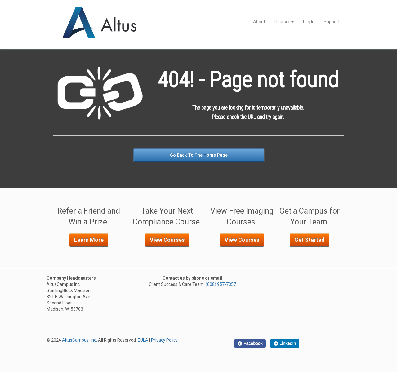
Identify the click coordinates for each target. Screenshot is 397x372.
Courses (284, 21)
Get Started (309, 240)
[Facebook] (250, 343)
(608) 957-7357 (221, 284)
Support (332, 21)
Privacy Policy (164, 340)
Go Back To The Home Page (199, 155)
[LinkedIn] (284, 343)
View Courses (167, 240)
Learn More (89, 240)
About (259, 21)
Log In (308, 21)
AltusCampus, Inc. (79, 340)
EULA (143, 340)
